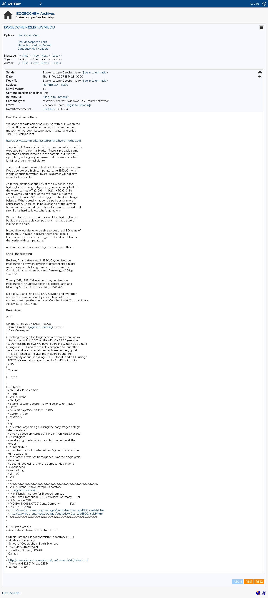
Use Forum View (28, 35)
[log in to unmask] (94, 72)
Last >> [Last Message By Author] (57, 63)
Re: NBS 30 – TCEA (55, 84)
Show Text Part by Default (34, 45)
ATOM (238, 581)
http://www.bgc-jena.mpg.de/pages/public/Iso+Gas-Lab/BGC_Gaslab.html (57, 510)
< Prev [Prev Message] (34, 55)
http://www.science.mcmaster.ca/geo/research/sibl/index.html (48, 560)
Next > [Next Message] (45, 55)
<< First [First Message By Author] (23, 63)
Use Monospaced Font (32, 42)
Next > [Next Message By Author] (45, 63)
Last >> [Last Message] (57, 55)
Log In (254, 3)
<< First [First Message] (23, 55)
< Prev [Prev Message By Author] (34, 63)
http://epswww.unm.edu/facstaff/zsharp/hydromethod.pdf (43, 140)
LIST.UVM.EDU (11, 593)
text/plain (49, 109)
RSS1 (249, 581)
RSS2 (259, 581)
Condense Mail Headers (33, 48)
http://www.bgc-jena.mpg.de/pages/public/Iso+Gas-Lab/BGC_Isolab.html (57, 513)
